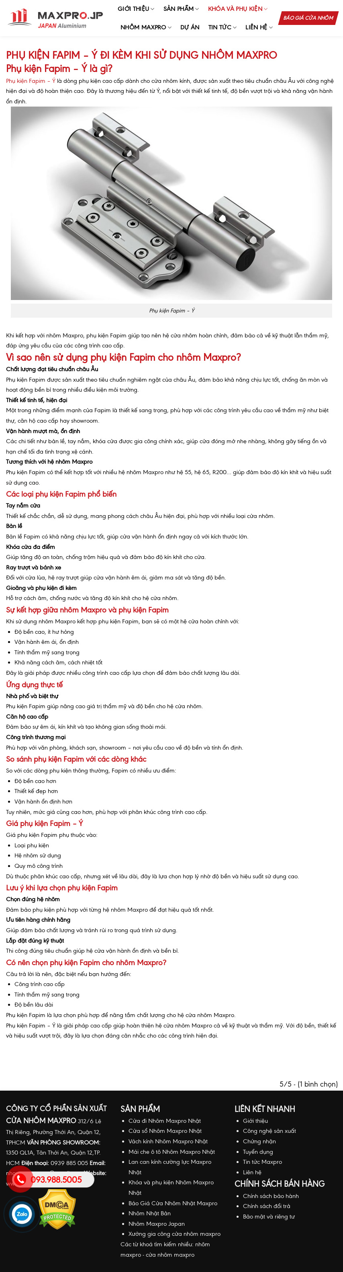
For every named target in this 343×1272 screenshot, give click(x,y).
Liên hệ (259, 27)
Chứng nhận (259, 1141)
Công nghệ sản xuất (269, 1130)
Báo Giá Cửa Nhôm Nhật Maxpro (173, 1203)
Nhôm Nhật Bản (150, 1213)
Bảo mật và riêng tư (269, 1216)
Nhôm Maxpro (146, 27)
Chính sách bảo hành (271, 1196)
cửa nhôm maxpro (170, 1254)
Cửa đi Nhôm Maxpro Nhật (165, 1120)
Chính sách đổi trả (266, 1206)
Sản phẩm (181, 9)
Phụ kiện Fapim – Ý (30, 80)
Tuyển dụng (258, 1151)
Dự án (190, 27)
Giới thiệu (136, 9)
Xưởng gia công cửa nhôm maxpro (174, 1233)
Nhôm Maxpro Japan (157, 1223)
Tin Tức (222, 27)
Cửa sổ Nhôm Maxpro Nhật (165, 1130)
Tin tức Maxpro (262, 1161)
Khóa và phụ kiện (238, 9)
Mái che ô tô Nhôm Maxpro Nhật (172, 1151)
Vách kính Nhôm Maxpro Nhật (168, 1141)
